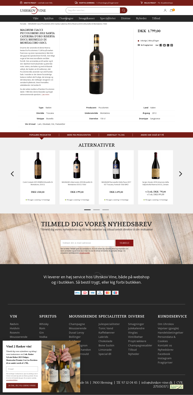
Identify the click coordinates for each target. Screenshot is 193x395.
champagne (66, 19)
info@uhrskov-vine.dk (156, 382)
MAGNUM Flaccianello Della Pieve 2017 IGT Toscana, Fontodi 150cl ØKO (116, 183)
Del (157, 45)
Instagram (165, 358)
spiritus (48, 18)
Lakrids (103, 337)
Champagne (77, 324)
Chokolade (105, 341)
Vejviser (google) (168, 328)
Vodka (43, 337)
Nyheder (141, 18)
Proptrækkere (137, 341)
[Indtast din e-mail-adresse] (87, 243)
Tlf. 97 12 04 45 (126, 382)
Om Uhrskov (166, 324)
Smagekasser (87, 18)
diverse (126, 18)
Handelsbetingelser (170, 332)
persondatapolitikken (7, 380)
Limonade (105, 349)
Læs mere (45, 94)
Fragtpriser (165, 362)
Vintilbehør (135, 337)
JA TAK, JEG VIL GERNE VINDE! (17, 386)
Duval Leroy (76, 332)
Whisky (44, 324)
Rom (42, 328)
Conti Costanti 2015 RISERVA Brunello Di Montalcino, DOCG (38, 183)
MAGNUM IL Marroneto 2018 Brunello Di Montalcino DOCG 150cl (77, 183)
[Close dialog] (73, 343)
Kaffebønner (107, 332)
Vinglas (133, 332)
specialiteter (108, 18)
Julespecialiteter (109, 324)
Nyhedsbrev (165, 349)
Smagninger (136, 324)
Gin (41, 332)
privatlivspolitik (84, 253)
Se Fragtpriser (145, 45)
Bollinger (75, 337)
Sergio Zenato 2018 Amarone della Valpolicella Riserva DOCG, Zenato (155, 183)
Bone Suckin (106, 345)
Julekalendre (136, 328)
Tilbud (156, 18)
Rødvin (14, 324)
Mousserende (18, 337)
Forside (23, 24)
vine (36, 18)
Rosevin (15, 332)
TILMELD (124, 243)
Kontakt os (165, 345)
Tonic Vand (106, 328)
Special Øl (105, 354)
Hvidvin (15, 328)
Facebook (164, 354)
